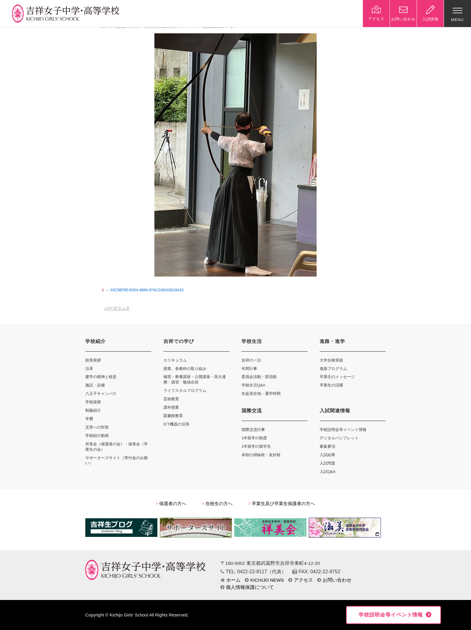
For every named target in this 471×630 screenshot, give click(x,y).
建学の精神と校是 (101, 376)
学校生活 (252, 341)
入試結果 (327, 455)
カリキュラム (175, 360)
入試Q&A (328, 471)
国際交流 (252, 410)
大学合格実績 (331, 360)
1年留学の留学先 (256, 446)
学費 (89, 418)
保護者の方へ (171, 503)
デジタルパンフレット (339, 438)
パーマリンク (117, 308)
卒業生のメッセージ (337, 376)
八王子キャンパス (101, 393)
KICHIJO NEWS (264, 580)
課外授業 (171, 407)
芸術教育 (171, 399)
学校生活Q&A (253, 385)
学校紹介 (95, 341)
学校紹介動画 (97, 435)
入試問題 (327, 463)
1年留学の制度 (254, 438)
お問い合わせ (334, 580)
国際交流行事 (253, 429)
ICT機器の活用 (176, 424)
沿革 (89, 368)
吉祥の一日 (251, 360)
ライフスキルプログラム (184, 390)
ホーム (230, 580)
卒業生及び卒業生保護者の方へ (282, 503)
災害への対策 (97, 427)
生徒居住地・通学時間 (261, 393)
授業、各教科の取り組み (184, 368)
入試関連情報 (335, 410)
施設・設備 (95, 385)
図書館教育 (173, 415)
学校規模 (93, 402)
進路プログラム (333, 368)
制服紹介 (93, 410)
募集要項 (327, 446)
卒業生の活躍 (331, 385)
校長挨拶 (93, 360)
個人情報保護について (247, 587)
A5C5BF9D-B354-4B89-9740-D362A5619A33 (147, 290)
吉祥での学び (178, 341)
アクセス (300, 580)
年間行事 (249, 368)
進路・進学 (332, 341)
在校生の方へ (217, 503)
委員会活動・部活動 (259, 376)
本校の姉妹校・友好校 (261, 455)
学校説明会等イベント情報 (343, 429)
